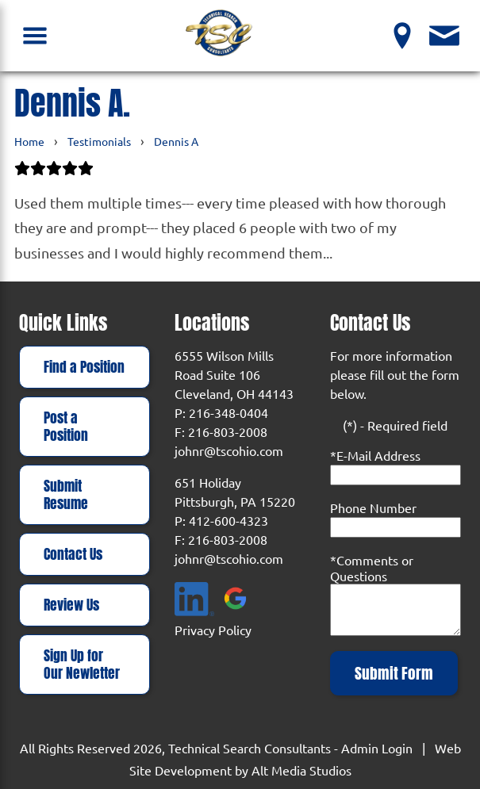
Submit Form (394, 673)
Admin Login (377, 748)
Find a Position (84, 367)
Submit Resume (66, 495)
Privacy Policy (213, 630)
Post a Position (66, 427)
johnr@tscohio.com (229, 450)
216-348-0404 (228, 412)
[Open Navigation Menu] (35, 35)
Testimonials (99, 141)
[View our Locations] (403, 35)
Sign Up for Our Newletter (82, 664)
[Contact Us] (445, 35)
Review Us (71, 605)
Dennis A (176, 141)
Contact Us (73, 554)
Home (29, 141)
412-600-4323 (228, 520)
